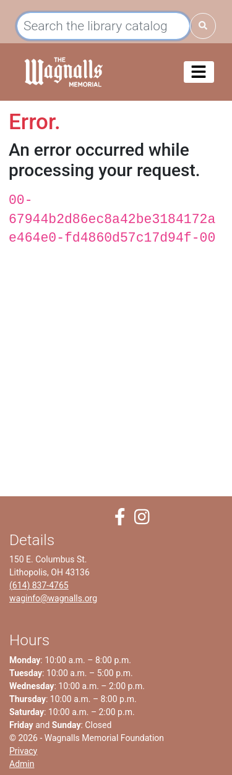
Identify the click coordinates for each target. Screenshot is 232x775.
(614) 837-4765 (39, 585)
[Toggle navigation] (199, 72)
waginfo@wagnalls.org (53, 598)
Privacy (23, 751)
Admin (21, 764)
